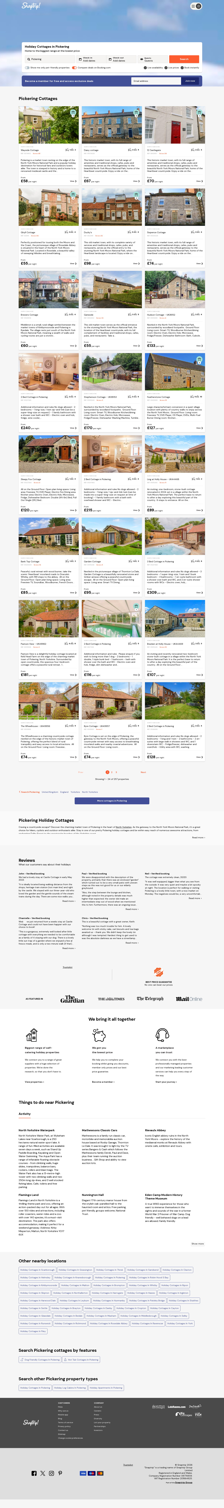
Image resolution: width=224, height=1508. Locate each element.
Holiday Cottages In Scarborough (37, 1278)
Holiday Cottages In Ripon (174, 1293)
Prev (80, 780)
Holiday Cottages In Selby (174, 1324)
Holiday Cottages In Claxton (177, 1278)
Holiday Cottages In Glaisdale (35, 1324)
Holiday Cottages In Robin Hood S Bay (148, 1286)
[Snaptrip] (31, 6)
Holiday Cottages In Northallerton (70, 1301)
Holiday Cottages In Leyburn (74, 1309)
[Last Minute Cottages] (157, 1416)
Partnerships (100, 1435)
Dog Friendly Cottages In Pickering (40, 1368)
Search (184, 59)
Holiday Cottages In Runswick (35, 1332)
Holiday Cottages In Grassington (75, 1278)
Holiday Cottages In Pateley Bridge (147, 1309)
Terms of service (65, 1431)
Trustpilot (67, 976)
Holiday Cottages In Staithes (183, 1309)
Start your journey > (166, 1090)
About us (98, 1415)
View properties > (34, 1090)
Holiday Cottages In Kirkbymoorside (38, 1293)
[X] (43, 1483)
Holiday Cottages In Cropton (131, 1316)
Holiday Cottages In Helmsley (35, 1286)
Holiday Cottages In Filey (33, 1339)
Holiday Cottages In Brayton (66, 1316)
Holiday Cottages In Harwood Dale (38, 1309)
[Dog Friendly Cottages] (193, 1416)
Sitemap (61, 1442)
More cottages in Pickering (112, 809)
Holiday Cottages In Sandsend (143, 1278)
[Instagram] (52, 1483)
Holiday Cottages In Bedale (68, 1324)
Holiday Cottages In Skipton (34, 1301)
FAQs (60, 1415)
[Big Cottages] (182, 1424)
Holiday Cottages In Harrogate (107, 1301)
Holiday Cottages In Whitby (143, 1293)
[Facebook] (34, 1483)
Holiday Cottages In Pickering (110, 1286)
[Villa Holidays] (197, 1424)
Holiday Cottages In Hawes (141, 1301)
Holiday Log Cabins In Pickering (70, 1396)
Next (143, 780)
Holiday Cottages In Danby (98, 1316)
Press (96, 1423)
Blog (60, 1427)
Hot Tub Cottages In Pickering (81, 1368)
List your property (102, 1431)
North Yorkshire (124, 835)
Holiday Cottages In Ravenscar (147, 1332)
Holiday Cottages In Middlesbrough (139, 1324)
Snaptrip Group (183, 1491)
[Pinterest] (60, 1483)
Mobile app (63, 1423)
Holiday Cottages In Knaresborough (73, 1286)
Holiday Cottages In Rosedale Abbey (109, 1332)
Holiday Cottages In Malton (75, 1293)
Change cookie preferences (70, 1446)
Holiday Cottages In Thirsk (109, 1278)
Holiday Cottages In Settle (33, 1316)
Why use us (63, 1419)
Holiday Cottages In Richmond (70, 1332)
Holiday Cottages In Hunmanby (109, 1309)
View (72, 190)
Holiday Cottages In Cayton (164, 1316)
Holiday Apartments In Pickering (106, 1396)
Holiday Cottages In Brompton (109, 1293)
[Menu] (196, 6)
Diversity (98, 1427)
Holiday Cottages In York (180, 1332)
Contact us (63, 1439)
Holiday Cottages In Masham (101, 1324)
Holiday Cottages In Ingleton (173, 1301)
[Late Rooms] (175, 1416)
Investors (98, 1439)
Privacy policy (64, 1435)
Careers (97, 1419)
